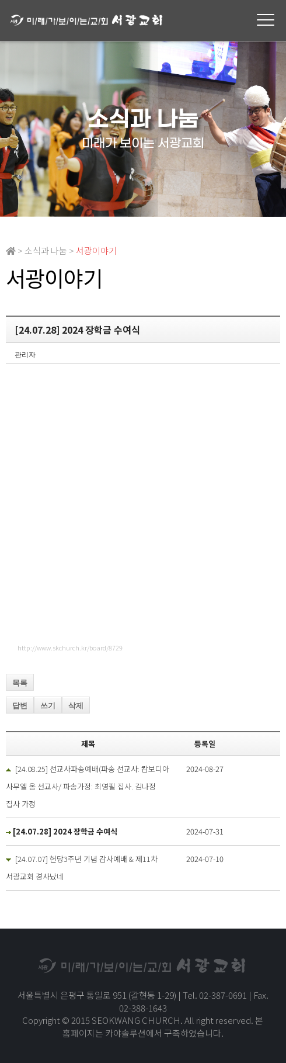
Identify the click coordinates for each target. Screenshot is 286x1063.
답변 (19, 705)
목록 (19, 682)
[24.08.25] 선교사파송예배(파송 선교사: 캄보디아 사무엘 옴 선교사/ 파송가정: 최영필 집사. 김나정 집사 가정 (87, 786)
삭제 (75, 705)
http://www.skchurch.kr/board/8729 (70, 647)
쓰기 (47, 705)
